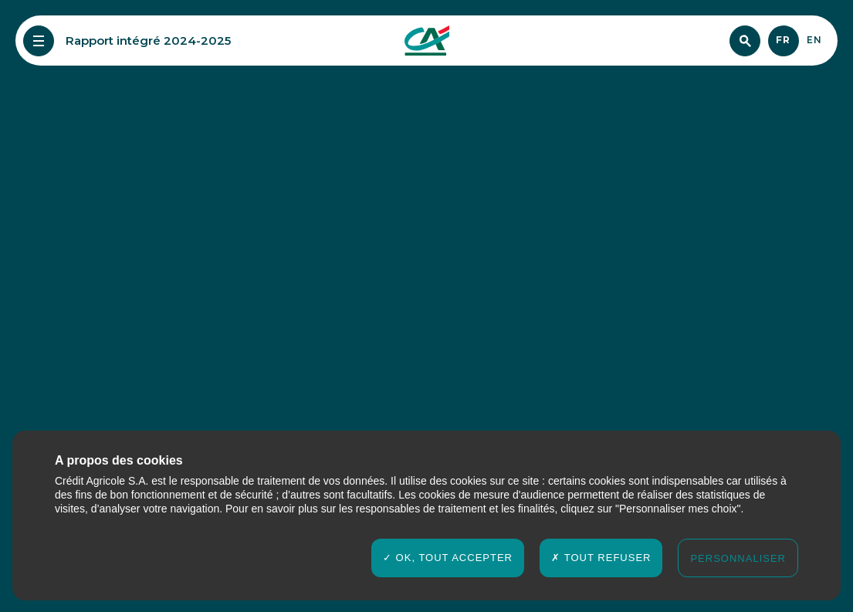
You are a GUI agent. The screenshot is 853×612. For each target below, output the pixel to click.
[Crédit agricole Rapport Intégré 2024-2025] (426, 40)
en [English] (814, 40)
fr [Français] (783, 40)
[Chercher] (745, 41)
